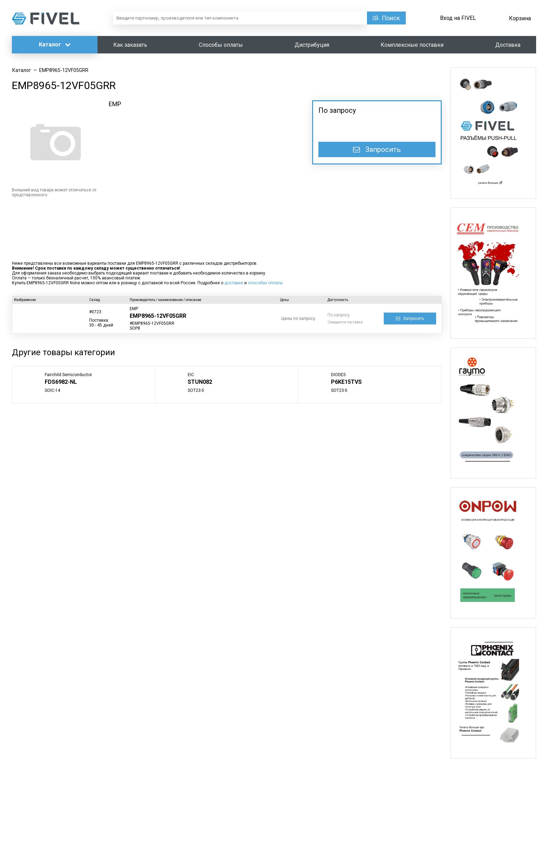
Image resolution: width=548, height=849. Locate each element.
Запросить (377, 149)
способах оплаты (265, 282)
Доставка (507, 45)
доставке (233, 282)
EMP (115, 104)
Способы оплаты (221, 45)
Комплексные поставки (412, 45)
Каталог (55, 44)
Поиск (391, 18)
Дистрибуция (312, 45)
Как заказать (130, 45)
